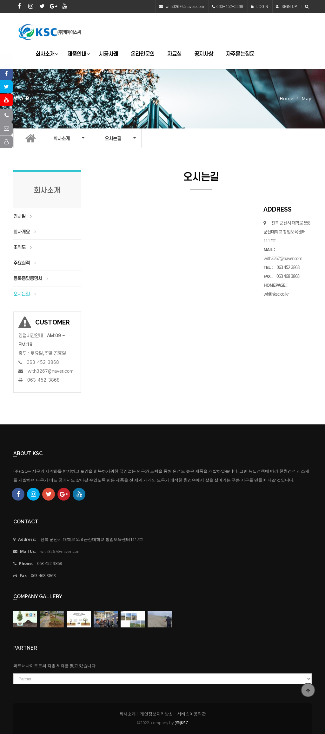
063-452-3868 (229, 6)
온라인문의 (143, 54)
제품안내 (76, 54)
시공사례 (108, 54)
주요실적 (21, 263)
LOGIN (259, 6)
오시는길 (21, 295)
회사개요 (21, 232)
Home (287, 99)
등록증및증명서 (27, 279)
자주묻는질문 (240, 54)
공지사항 (203, 54)
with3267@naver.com (185, 6)
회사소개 (45, 54)
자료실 (174, 54)
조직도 (19, 248)
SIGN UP (286, 6)
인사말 (19, 217)
